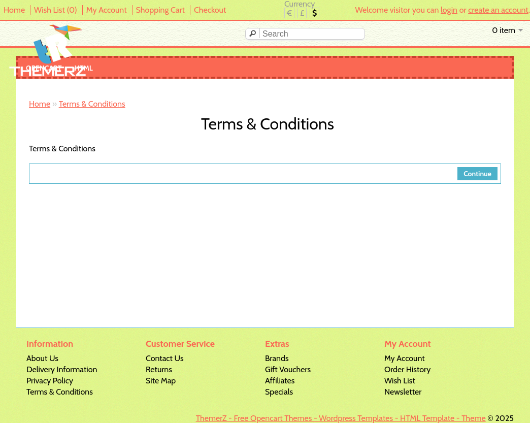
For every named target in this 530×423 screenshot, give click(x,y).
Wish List (399, 380)
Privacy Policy (49, 380)
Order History (407, 369)
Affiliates (279, 380)
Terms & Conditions (92, 104)
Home (14, 10)
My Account (106, 10)
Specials (279, 392)
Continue (477, 173)
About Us (42, 358)
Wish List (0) (55, 10)
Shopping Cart (160, 10)
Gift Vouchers (288, 369)
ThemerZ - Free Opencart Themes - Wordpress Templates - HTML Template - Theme (341, 418)
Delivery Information (61, 369)
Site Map (161, 380)
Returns (159, 369)
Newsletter (402, 392)
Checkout (210, 10)
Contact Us (165, 358)
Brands (277, 358)
